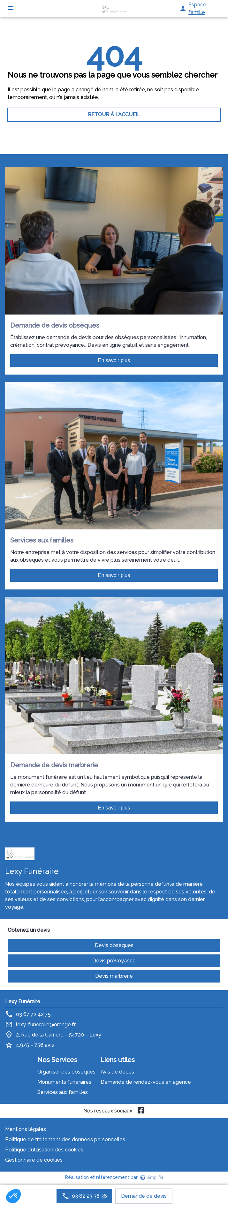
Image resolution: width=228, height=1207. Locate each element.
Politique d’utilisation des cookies (44, 1150)
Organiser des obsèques (66, 1072)
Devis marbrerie (114, 976)
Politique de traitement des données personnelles (65, 1139)
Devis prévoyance (114, 961)
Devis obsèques (114, 945)
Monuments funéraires (64, 1082)
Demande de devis (144, 1196)
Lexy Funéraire (22, 1001)
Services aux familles (62, 1092)
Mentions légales (25, 1129)
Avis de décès (117, 1072)
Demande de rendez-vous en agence (146, 1082)
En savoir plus (114, 360)
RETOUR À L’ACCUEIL (114, 114)
